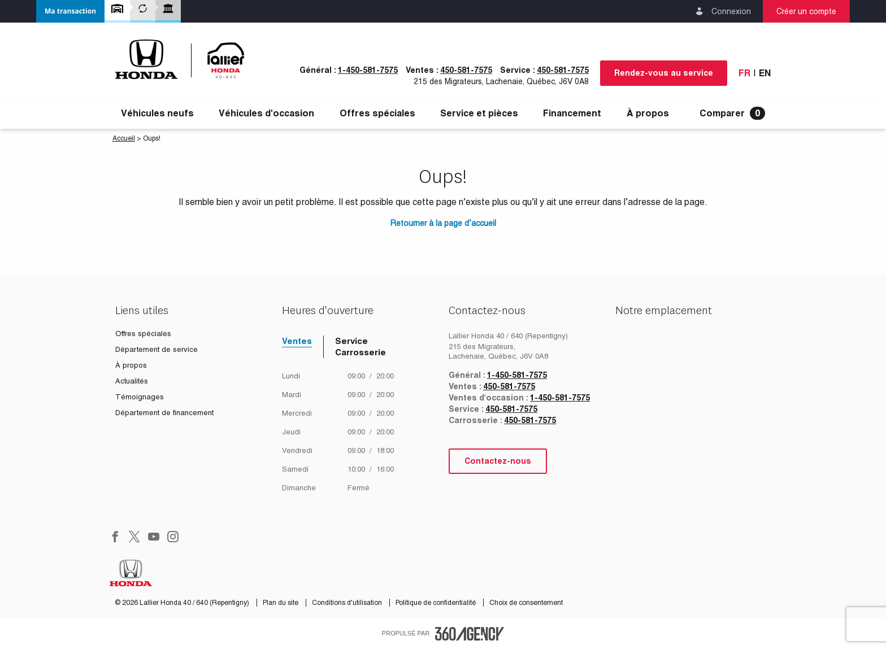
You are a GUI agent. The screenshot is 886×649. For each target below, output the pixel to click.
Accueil (123, 138)
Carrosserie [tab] (360, 352)
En (765, 73)
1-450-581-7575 (368, 70)
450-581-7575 (466, 70)
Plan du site (281, 603)
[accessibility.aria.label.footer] (469, 634)
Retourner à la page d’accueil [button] (443, 223)
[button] (70, 11)
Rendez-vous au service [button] (663, 72)
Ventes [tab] (297, 341)
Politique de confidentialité (436, 603)
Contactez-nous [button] (497, 460)
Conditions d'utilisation (348, 603)
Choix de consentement (526, 603)
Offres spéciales (377, 113)
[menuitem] (157, 113)
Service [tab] (351, 341)
